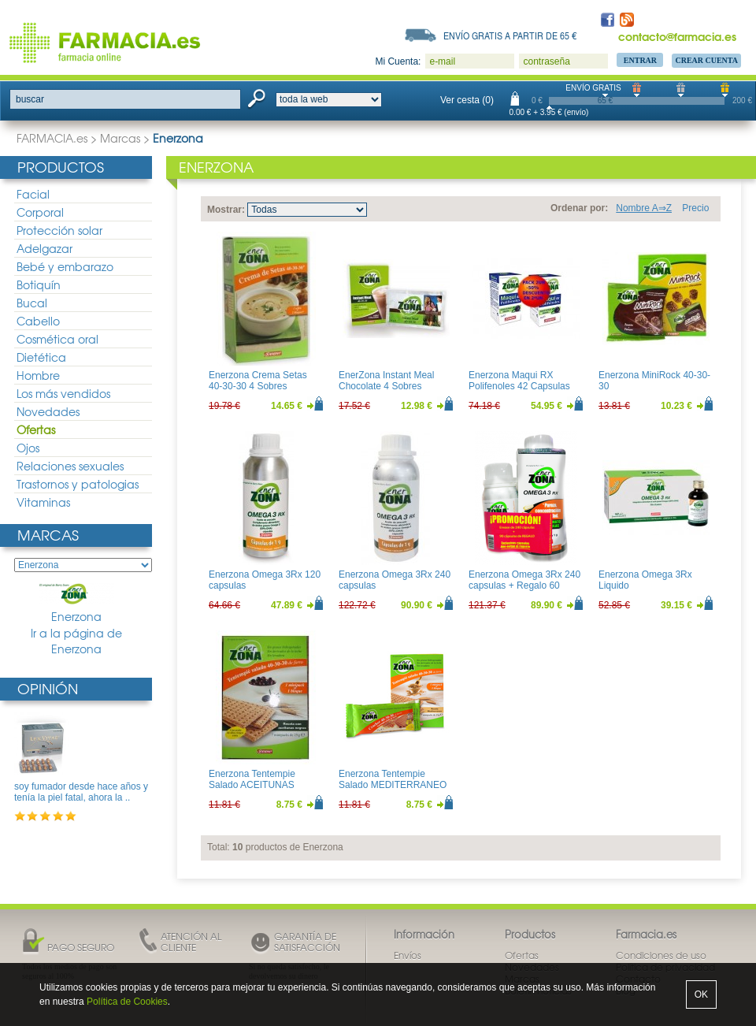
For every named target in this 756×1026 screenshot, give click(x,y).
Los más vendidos (63, 393)
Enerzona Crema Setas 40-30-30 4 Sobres (258, 381)
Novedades (48, 411)
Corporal (40, 212)
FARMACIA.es (52, 138)
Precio (695, 208)
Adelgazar (44, 248)
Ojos (28, 447)
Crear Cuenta (706, 60)
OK (701, 994)
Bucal (32, 302)
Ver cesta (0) (467, 100)
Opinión (47, 688)
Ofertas (36, 429)
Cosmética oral (57, 339)
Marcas (120, 138)
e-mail (442, 61)
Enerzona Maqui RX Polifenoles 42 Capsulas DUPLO (519, 386)
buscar (30, 99)
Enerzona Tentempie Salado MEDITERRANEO (393, 779)
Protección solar (59, 230)
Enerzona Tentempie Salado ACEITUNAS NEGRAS (252, 785)
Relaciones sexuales (70, 466)
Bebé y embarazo (65, 266)
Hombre (38, 375)
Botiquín (39, 284)
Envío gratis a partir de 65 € (510, 35)
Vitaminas (43, 502)
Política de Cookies (127, 1001)
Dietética (41, 357)
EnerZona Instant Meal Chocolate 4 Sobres (386, 381)
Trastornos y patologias (78, 484)
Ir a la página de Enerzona (76, 641)
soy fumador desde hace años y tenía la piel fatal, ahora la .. (81, 792)
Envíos (407, 955)
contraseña (546, 61)
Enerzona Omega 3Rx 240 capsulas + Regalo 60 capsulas (524, 586)
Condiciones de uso (661, 955)
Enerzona (76, 603)
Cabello (38, 321)
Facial (33, 194)
